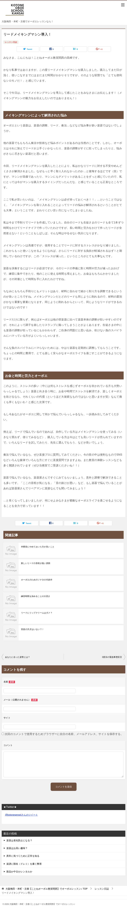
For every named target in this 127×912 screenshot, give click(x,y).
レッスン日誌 (11, 42)
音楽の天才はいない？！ (32, 629)
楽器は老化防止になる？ (19, 840)
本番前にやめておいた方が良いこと (37, 547)
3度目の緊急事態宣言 (112, 657)
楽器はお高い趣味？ (17, 848)
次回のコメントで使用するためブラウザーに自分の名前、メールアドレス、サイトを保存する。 (64, 734)
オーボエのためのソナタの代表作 (36, 580)
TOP (46, 888)
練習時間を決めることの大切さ (35, 596)
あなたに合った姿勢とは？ (17, 657)
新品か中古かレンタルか (19, 871)
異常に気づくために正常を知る (22, 856)
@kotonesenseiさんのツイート (21, 814)
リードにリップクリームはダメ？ (36, 613)
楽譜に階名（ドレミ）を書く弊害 (24, 863)
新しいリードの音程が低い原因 (35, 563)
